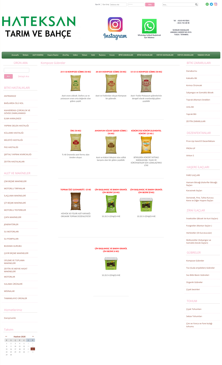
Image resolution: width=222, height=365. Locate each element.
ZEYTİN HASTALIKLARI (14, 161)
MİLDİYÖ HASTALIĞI (13, 140)
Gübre (75, 55)
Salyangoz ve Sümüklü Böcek (199, 92)
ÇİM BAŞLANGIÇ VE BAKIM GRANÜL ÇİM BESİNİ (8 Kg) (146, 191)
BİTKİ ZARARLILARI (126, 55)
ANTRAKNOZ (10, 96)
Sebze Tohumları (194, 316)
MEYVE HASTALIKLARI (165, 55)
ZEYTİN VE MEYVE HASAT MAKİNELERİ (15, 270)
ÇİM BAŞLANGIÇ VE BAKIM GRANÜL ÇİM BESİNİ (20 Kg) (111, 191)
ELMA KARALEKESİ (12, 118)
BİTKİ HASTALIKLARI (145, 55)
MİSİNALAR (9, 291)
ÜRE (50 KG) (75, 130)
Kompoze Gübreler (195, 260)
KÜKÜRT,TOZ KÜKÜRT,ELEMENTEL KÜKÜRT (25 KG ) (146, 132)
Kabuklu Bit (191, 78)
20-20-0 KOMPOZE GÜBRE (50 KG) (111, 71)
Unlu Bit (190, 106)
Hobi (93, 55)
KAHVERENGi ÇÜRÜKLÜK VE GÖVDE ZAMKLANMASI (17, 112)
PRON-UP (190, 148)
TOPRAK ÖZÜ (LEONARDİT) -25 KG (75, 189)
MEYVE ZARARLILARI (186, 55)
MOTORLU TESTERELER (15, 210)
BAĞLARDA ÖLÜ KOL (14, 103)
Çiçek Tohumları (193, 309)
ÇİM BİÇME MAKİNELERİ (15, 181)
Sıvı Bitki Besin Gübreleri (197, 275)
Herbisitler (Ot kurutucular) (199, 232)
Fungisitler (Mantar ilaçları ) (199, 225)
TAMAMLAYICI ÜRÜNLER (15, 298)
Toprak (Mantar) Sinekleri (198, 99)
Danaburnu (191, 71)
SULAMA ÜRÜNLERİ (13, 283)
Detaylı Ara (23, 76)
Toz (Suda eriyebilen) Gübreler (200, 267)
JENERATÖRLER (11, 224)
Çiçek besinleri (193, 289)
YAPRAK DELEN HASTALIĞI (16, 125)
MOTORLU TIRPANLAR (14, 188)
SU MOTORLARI (11, 231)
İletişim (26, 55)
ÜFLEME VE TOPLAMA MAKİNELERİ (14, 262)
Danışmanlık (10, 318)
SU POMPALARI (11, 238)
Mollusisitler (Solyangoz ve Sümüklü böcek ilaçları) (198, 241)
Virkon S (190, 155)
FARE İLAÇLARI (193, 175)
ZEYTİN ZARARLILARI (195, 121)
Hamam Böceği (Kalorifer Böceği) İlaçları (201, 184)
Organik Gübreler (194, 282)
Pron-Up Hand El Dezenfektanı (200, 141)
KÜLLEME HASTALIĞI (13, 132)
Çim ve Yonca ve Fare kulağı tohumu (199, 325)
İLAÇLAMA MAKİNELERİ (15, 195)
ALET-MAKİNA (37, 55)
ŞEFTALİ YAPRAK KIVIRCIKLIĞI (17, 154)
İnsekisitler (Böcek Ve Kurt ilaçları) (202, 218)
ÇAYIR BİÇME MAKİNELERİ (16, 253)
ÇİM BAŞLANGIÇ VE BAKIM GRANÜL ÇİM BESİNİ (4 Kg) (111, 249)
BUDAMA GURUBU (13, 246)
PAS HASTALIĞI (11, 147)
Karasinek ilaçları (194, 190)
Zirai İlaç (65, 55)
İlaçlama (102, 55)
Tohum (84, 55)
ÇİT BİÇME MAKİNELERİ (15, 202)
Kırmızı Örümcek (194, 85)
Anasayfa (15, 55)
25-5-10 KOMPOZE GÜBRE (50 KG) (75, 71)
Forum (112, 55)
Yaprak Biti (191, 114)
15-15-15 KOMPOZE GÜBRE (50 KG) (146, 71)
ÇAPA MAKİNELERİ (12, 217)
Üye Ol (97, 4)
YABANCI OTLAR (203, 55)
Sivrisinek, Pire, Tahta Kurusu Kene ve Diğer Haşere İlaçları (200, 199)
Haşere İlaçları (52, 55)
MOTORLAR (9, 276)
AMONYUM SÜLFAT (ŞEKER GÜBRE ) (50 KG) (111, 132)
